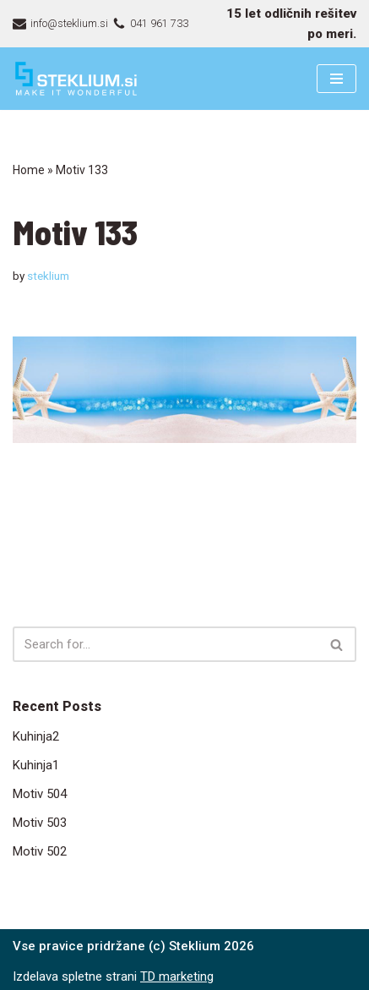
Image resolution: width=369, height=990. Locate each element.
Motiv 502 (40, 851)
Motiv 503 (40, 822)
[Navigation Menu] (336, 78)
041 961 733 (159, 23)
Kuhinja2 (36, 736)
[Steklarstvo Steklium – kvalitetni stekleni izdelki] (76, 78)
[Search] (165, 644)
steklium (48, 275)
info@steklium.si (69, 23)
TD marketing (177, 976)
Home (29, 170)
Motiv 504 (40, 793)
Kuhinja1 (36, 765)
